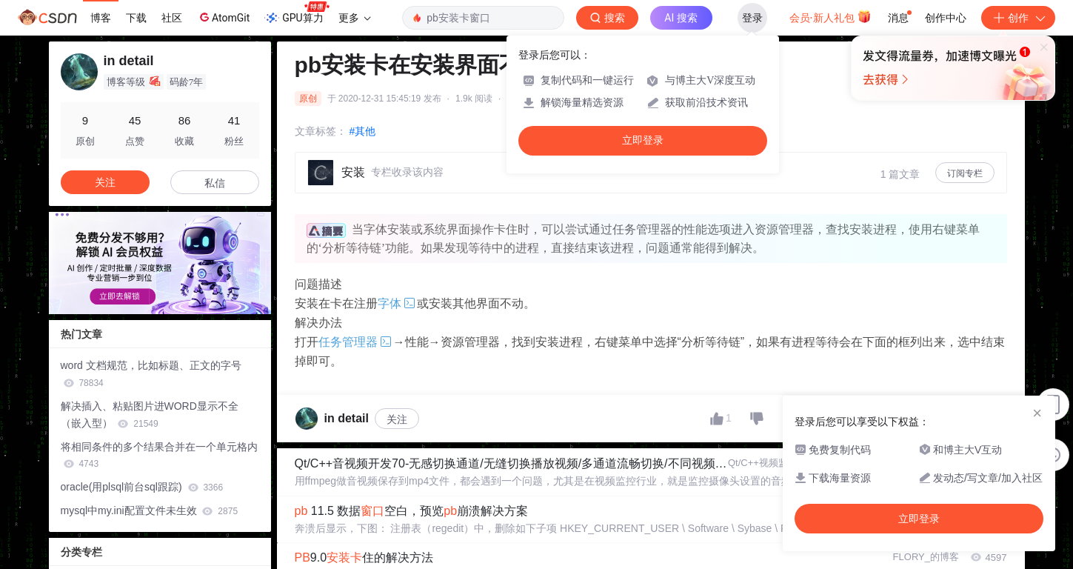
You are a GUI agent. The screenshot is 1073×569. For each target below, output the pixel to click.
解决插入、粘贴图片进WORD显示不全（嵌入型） (149, 414)
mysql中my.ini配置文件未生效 (149, 510)
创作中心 (945, 18)
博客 (100, 18)
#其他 (363, 131)
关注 (397, 419)
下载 (136, 18)
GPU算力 (296, 13)
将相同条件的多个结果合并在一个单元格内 (159, 455)
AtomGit (223, 17)
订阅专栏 (965, 173)
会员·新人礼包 (830, 16)
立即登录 (642, 140)
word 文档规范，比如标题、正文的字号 (151, 373)
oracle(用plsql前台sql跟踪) (142, 487)
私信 (214, 183)
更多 (354, 18)
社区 (171, 18)
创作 (1018, 18)
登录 (752, 18)
